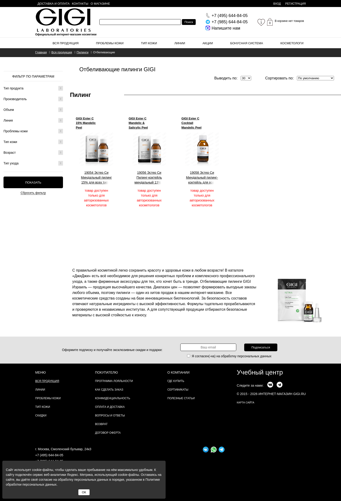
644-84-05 (230, 15)
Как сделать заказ (109, 389)
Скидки (40, 415)
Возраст (33, 152)
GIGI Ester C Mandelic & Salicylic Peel (138, 123)
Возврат (101, 424)
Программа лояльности (114, 381)
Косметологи (291, 43)
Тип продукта (33, 88)
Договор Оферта (108, 432)
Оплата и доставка (110, 407)
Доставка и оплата (54, 3)
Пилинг (80, 95)
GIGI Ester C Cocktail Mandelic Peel (191, 123)
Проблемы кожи (110, 43)
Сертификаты (177, 389)
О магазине (100, 3)
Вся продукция (66, 43)
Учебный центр (260, 372)
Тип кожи (149, 43)
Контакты (80, 3)
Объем (33, 109)
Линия (33, 120)
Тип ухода (33, 163)
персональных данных (254, 356)
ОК (84, 492)
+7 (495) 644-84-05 (49, 455)
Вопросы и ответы (110, 415)
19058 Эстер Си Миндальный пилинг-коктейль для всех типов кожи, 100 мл (202, 178)
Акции (207, 43)
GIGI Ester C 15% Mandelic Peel (86, 123)
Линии (179, 43)
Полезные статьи (181, 398)
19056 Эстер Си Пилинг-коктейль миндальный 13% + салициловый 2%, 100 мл (149, 178)
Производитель (33, 99)
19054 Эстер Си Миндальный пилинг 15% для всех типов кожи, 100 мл (96, 178)
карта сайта (245, 402)
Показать (33, 182)
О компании (178, 372)
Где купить (175, 381)
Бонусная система (246, 43)
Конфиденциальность (112, 398)
